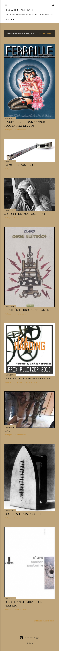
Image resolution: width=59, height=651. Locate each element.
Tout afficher (44, 34)
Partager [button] (8, 130)
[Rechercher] (53, 4)
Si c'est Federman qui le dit (24, 214)
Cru (7, 430)
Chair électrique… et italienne (28, 310)
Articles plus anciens (44, 621)
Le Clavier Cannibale (18, 10)
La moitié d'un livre (19, 165)
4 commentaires (20, 169)
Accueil (9, 19)
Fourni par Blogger (29, 637)
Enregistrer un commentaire (25, 382)
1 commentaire (20, 130)
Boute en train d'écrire (22, 514)
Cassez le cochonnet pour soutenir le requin (24, 123)
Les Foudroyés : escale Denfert (27, 378)
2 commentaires (20, 218)
